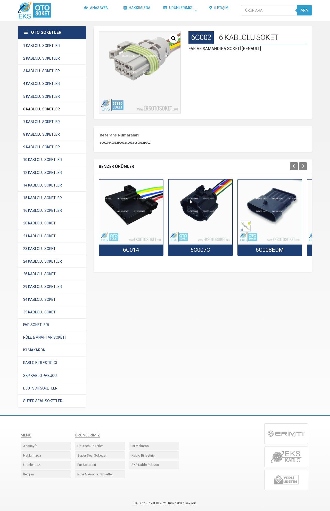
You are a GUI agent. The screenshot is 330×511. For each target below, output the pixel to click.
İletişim (219, 10)
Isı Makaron (140, 446)
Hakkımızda (138, 10)
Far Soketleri (86, 465)
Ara (304, 10)
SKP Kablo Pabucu (145, 465)
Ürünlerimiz (178, 10)
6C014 (131, 250)
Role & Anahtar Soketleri (95, 474)
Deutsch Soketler (90, 446)
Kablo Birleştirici (143, 455)
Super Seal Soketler (91, 455)
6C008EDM (270, 250)
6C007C (200, 250)
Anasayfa (97, 10)
